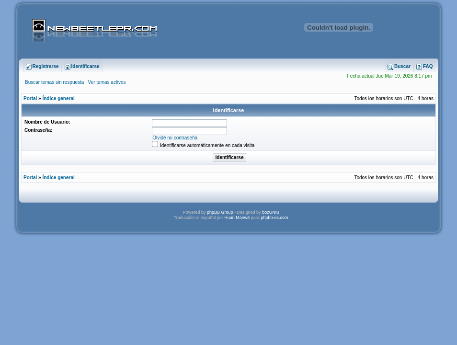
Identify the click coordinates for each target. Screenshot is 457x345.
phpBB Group (220, 212)
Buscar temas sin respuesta (54, 82)
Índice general (58, 98)
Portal (30, 98)
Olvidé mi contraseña (174, 137)
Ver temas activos (107, 82)
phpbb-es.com (274, 217)
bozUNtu (270, 212)
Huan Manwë (237, 217)
